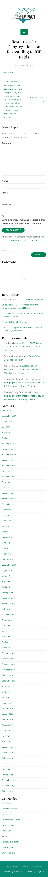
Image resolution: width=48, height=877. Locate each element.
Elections (5, 814)
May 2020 (6, 526)
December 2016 (8, 664)
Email (5, 193)
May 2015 (6, 736)
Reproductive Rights (10, 842)
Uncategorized (8, 847)
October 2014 (7, 758)
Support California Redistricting (15, 322)
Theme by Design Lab (35, 872)
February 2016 (8, 708)
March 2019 (7, 554)
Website (6, 204)
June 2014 (6, 764)
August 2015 (7, 725)
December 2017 (8, 598)
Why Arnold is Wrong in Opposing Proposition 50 (22, 299)
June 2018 (6, 576)
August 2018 (7, 570)
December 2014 (8, 753)
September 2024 (9, 455)
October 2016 (7, 675)
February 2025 (8, 443)
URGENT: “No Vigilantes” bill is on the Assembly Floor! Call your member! (23, 346)
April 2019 (6, 548)
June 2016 (6, 692)
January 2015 (7, 747)
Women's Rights (8, 853)
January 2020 (7, 537)
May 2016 (6, 697)
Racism (5, 836)
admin (31, 65)
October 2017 (7, 609)
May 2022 (6, 471)
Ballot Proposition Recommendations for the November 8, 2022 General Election (23, 369)
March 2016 (7, 703)
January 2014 (7, 775)
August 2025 (7, 421)
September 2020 (9, 504)
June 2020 (6, 521)
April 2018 (6, 587)
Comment (8, 143)
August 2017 (7, 620)
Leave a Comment (8, 72)
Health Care (7, 831)
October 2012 (7, 791)
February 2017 (8, 653)
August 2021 (7, 482)
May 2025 (6, 432)
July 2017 (6, 626)
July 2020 (6, 515)
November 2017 (8, 604)
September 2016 (9, 681)
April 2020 (6, 532)
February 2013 (8, 786)
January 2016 (7, 714)
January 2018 (7, 593)
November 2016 (8, 670)
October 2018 (7, 559)
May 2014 (6, 769)
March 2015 (6, 741)
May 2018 (6, 582)
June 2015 (6, 730)
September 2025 (9, 416)
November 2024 (8, 449)
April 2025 (6, 438)
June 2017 (6, 631)
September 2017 (8, 615)
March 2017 (6, 648)
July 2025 (6, 427)
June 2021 (6, 488)
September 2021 (9, 477)
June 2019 (6, 543)
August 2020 (7, 510)
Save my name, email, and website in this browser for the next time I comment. (23, 222)
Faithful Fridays (8, 825)
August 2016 (7, 686)
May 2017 (6, 637)
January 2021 (7, 493)
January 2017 (7, 659)
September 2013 (9, 780)
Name (5, 181)
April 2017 (6, 642)
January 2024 (7, 460)
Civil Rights (6, 803)
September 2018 (9, 565)
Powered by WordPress (13, 872)
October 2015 (7, 719)
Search (5, 251)
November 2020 (9, 499)
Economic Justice (9, 809)
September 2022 (9, 466)
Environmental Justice (11, 820)
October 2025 (7, 410)
